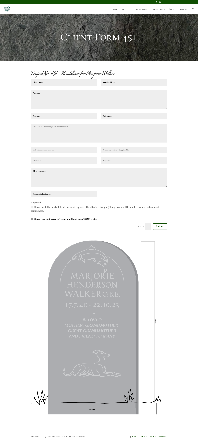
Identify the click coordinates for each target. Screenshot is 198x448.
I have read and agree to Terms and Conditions (64, 219)
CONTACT (143, 436)
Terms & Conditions (157, 436)
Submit (160, 226)
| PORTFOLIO (157, 9)
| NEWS (172, 9)
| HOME (113, 9)
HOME (134, 436)
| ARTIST (124, 9)
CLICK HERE (90, 219)
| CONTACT (184, 9)
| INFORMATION (141, 9)
